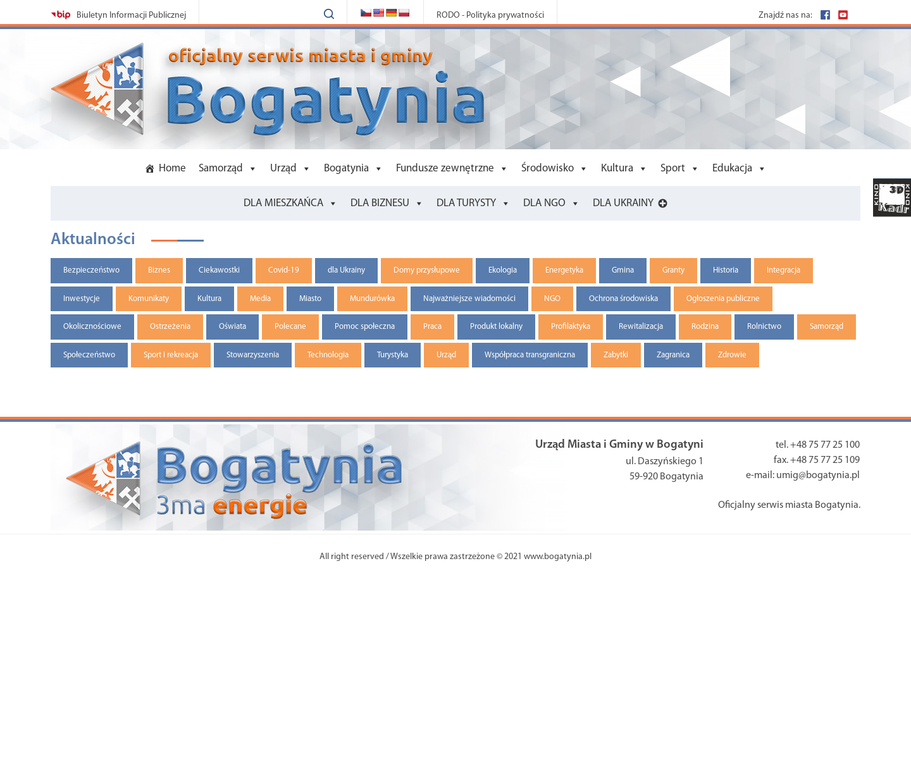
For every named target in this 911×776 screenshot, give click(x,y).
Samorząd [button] (221, 168)
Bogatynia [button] (346, 168)
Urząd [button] (283, 168)
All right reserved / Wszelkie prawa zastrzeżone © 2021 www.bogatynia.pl (455, 557)
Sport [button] (672, 168)
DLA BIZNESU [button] (379, 203)
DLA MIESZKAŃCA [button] (283, 203)
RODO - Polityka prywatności (490, 15)
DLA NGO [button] (544, 203)
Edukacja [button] (732, 168)
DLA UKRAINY (623, 203)
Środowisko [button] (547, 168)
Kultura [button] (617, 168)
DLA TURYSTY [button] (466, 203)
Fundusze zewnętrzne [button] (445, 168)
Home (172, 168)
